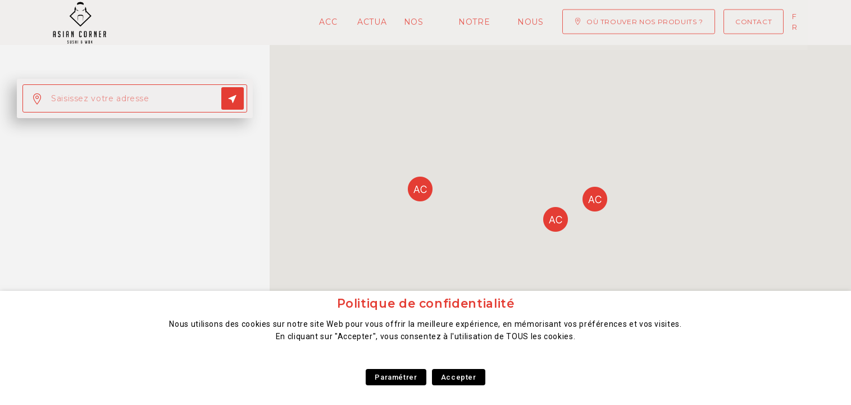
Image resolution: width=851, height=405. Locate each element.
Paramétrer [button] (396, 377)
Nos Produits (300, 22)
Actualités (222, 22)
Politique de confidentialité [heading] (426, 303)
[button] (555, 219)
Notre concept (390, 22)
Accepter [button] (458, 377)
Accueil (158, 22)
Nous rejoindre (487, 22)
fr (795, 21)
